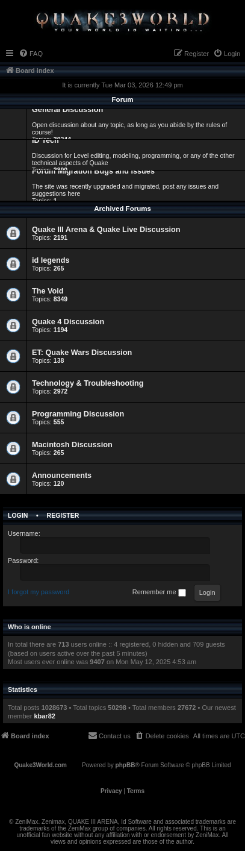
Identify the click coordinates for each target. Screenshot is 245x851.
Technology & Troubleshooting (87, 383)
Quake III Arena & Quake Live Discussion (106, 229)
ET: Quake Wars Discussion (82, 352)
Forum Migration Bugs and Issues (93, 171)
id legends (51, 260)
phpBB (125, 765)
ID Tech (45, 140)
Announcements (61, 475)
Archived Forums (122, 208)
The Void (48, 291)
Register (63, 515)
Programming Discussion (78, 414)
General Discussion (67, 109)
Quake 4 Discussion (68, 322)
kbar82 (44, 716)
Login (18, 515)
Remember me (159, 592)
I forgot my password (38, 591)
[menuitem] (31, 53)
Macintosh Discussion (72, 445)
